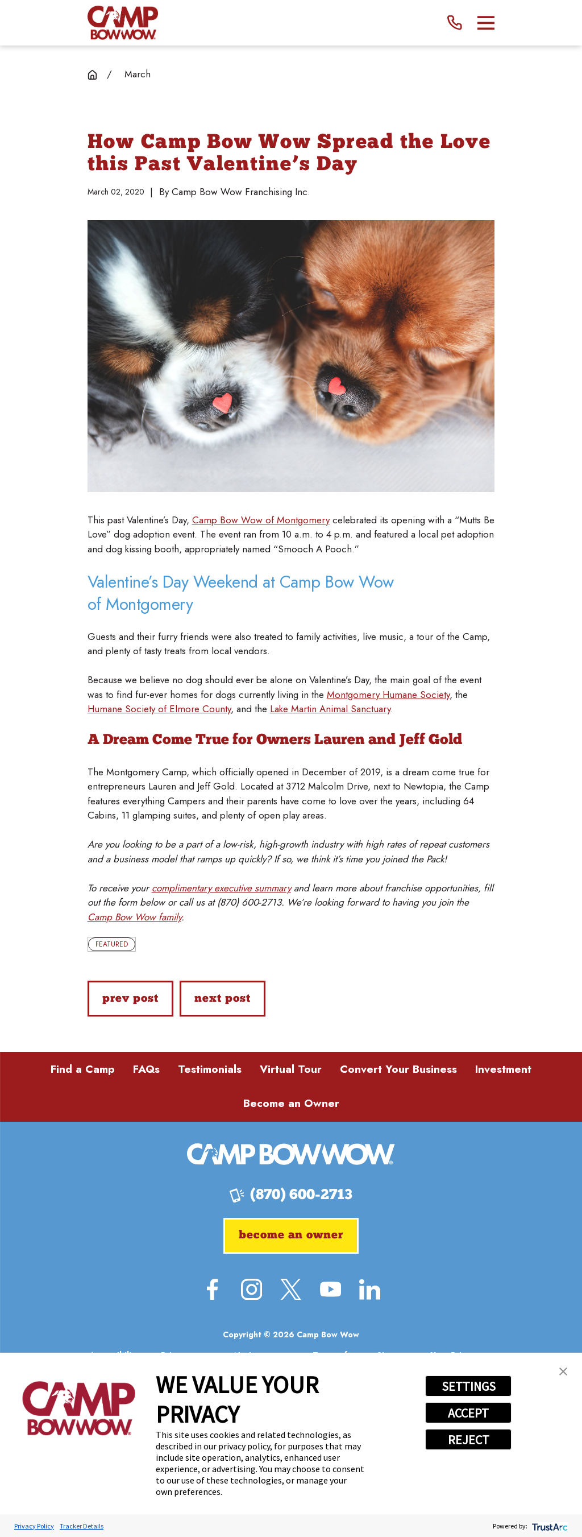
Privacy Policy (34, 1526)
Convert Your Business (398, 1069)
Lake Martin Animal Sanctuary (330, 709)
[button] (563, 1371)
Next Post (222, 999)
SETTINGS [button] (469, 1386)
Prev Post (130, 999)
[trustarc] (548, 1526)
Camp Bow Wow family (134, 917)
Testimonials (210, 1069)
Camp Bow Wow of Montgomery (261, 520)
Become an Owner (291, 1103)
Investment (503, 1069)
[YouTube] (330, 1289)
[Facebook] (212, 1289)
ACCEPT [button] (468, 1413)
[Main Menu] (486, 23)
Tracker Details (81, 1526)
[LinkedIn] (369, 1289)
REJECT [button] (468, 1440)
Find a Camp (83, 1069)
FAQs (146, 1069)
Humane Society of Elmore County (159, 709)
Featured (111, 944)
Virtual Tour (291, 1069)
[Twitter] (290, 1289)
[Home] (123, 23)
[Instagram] (251, 1289)
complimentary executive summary (221, 888)
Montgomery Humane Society (388, 694)
